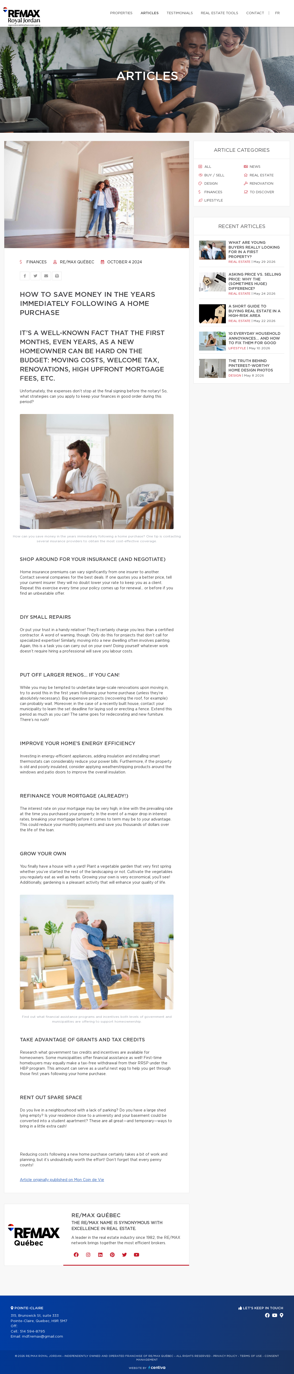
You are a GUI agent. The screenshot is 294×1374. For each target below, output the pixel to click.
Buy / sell (212, 175)
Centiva (157, 1367)
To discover (259, 192)
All (205, 167)
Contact (255, 13)
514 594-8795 (32, 1331)
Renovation (258, 183)
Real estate (259, 175)
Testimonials (180, 13)
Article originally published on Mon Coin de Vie (62, 1180)
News (252, 167)
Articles (150, 13)
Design (208, 183)
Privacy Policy (225, 1356)
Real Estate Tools (219, 13)
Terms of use (251, 1356)
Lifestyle (211, 200)
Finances (33, 262)
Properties (121, 13)
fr (277, 13)
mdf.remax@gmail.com (42, 1336)
